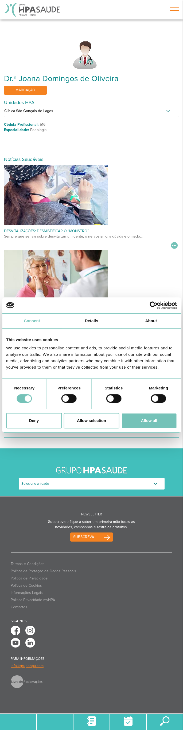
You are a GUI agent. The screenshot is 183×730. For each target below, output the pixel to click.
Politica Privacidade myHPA (33, 600)
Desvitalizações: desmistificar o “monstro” (46, 231)
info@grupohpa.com (27, 666)
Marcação (25, 90)
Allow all (149, 420)
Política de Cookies (26, 585)
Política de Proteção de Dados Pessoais (43, 571)
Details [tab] (91, 320)
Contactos (19, 607)
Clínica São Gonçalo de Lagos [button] (28, 111)
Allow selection (91, 420)
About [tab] (151, 320)
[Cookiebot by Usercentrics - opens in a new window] (153, 305)
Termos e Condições (28, 564)
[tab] (91, 112)
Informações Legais (27, 592)
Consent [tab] (32, 320)
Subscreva (83, 537)
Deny (34, 420)
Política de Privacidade (29, 578)
